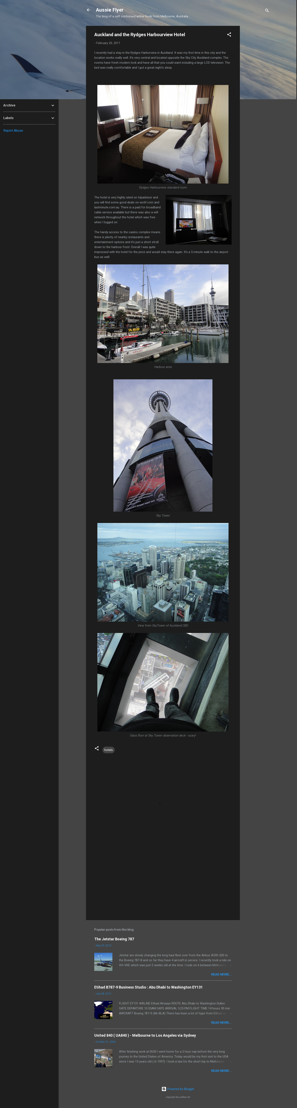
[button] (229, 35)
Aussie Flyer (110, 10)
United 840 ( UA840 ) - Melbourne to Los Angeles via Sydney (145, 1035)
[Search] (267, 11)
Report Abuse (13, 131)
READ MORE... (221, 974)
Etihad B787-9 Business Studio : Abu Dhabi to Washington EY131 (148, 987)
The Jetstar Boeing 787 (114, 939)
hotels (108, 750)
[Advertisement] (256, 88)
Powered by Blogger (177, 1089)
